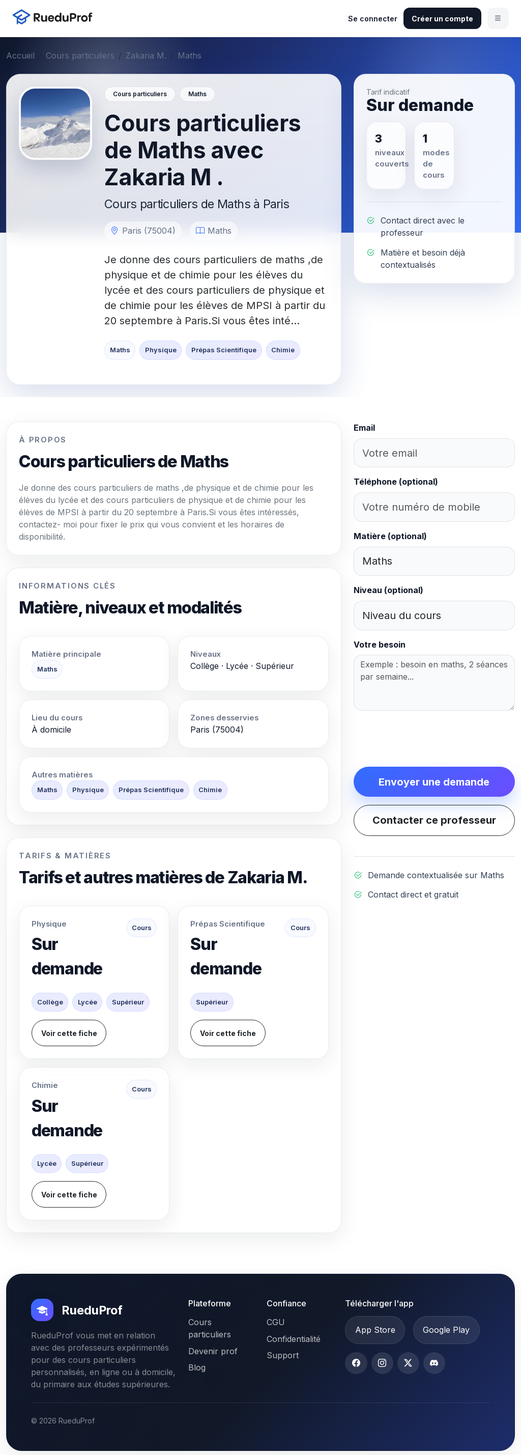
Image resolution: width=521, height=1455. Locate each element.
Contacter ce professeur (434, 820)
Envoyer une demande (434, 782)
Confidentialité (294, 1339)
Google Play (446, 1330)
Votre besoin (380, 644)
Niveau (388, 590)
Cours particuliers (80, 55)
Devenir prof (213, 1351)
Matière (390, 536)
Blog (197, 1367)
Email (364, 428)
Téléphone (396, 482)
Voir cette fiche (69, 1033)
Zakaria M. (146, 55)
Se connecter (372, 18)
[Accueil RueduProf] (55, 18)
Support (283, 1355)
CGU (276, 1322)
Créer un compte (442, 18)
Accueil (20, 55)
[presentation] (431, 739)
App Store (375, 1330)
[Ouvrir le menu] (498, 18)
